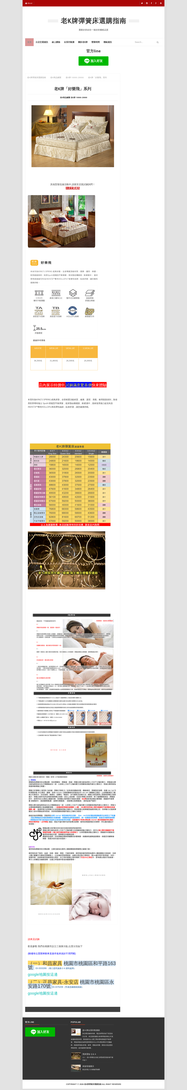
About (28, 3)
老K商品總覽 (65, 98)
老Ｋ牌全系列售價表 (91, 1031)
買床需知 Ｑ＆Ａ (89, 1055)
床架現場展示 (88, 1067)
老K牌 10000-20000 (79, 98)
